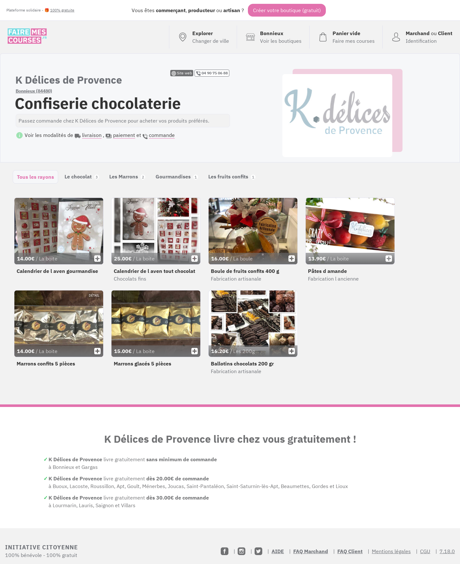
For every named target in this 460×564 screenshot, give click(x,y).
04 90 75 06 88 (212, 73)
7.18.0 (447, 551)
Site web (182, 73)
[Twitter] (258, 551)
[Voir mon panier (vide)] (345, 37)
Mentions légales (391, 551)
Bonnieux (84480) (34, 91)
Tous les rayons (35, 177)
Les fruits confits (232, 176)
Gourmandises (177, 176)
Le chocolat (82, 176)
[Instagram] (241, 551)
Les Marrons (127, 176)
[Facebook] (224, 551)
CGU (425, 551)
